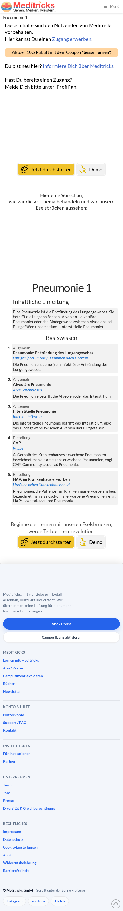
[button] (61, 52)
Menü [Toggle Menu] (111, 6)
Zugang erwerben (71, 39)
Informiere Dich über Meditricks (78, 66)
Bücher (9, 683)
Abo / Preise (61, 624)
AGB (7, 855)
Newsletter (12, 691)
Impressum (12, 831)
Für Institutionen (16, 753)
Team (7, 785)
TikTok (59, 901)
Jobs (6, 792)
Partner (9, 761)
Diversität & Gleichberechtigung (29, 808)
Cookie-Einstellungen (20, 847)
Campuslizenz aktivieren (61, 637)
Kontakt (9, 730)
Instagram (14, 901)
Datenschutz (13, 839)
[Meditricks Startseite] (31, 579)
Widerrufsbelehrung (19, 862)
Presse (8, 800)
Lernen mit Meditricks (21, 660)
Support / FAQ (14, 722)
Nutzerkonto (13, 714)
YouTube (38, 901)
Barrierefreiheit (16, 870)
